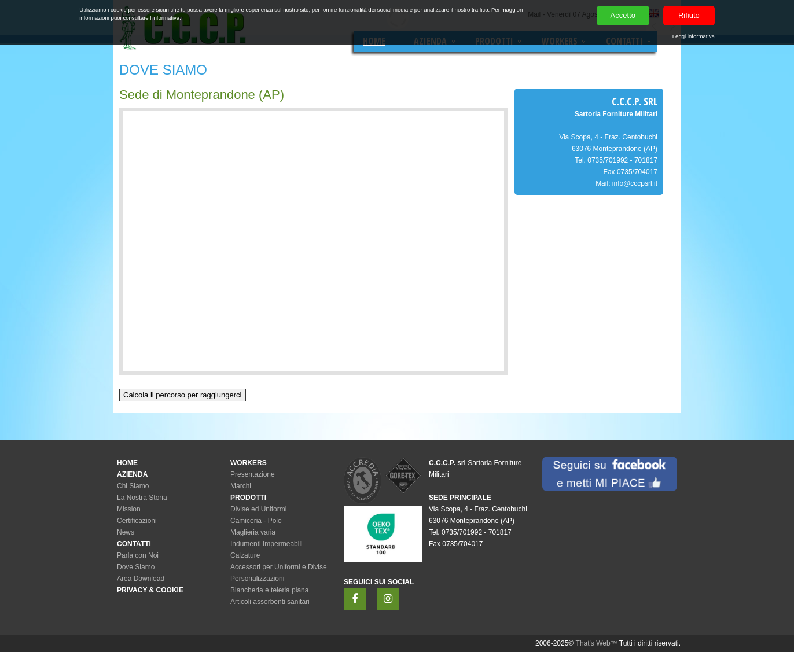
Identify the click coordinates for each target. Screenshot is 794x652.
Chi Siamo (133, 486)
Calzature (245, 555)
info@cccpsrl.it (634, 183)
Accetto (623, 15)
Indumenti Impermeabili (266, 544)
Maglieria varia (252, 532)
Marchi (240, 486)
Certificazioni (137, 521)
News (125, 532)
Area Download (140, 578)
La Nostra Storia (142, 497)
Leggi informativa (693, 36)
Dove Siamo (136, 567)
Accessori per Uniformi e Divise (278, 567)
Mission (129, 509)
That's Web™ (596, 643)
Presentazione (252, 474)
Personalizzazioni (257, 578)
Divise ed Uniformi (258, 509)
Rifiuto (689, 15)
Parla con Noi (138, 555)
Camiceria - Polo (256, 521)
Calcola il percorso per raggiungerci (182, 395)
